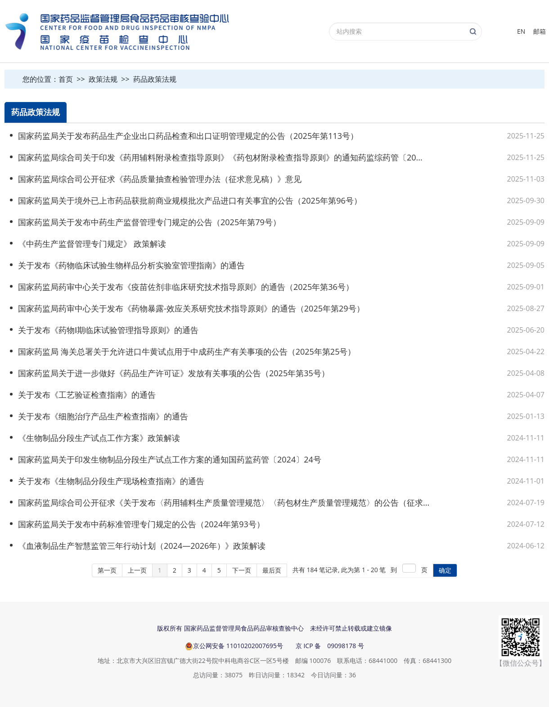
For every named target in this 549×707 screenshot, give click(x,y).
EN (521, 31)
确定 (445, 570)
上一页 (137, 570)
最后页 (271, 570)
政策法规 (103, 79)
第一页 (107, 570)
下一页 (241, 570)
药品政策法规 (154, 79)
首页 (65, 79)
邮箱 (539, 31)
